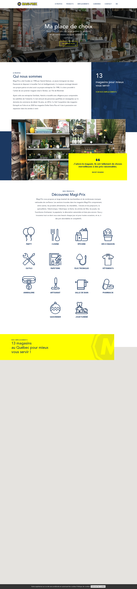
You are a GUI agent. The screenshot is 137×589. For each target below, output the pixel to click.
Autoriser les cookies (98, 586)
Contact (108, 4)
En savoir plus (68, 43)
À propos (58, 4)
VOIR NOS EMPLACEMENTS (106, 92)
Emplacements (83, 4)
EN (117, 4)
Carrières (97, 4)
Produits (70, 4)
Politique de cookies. (83, 586)
